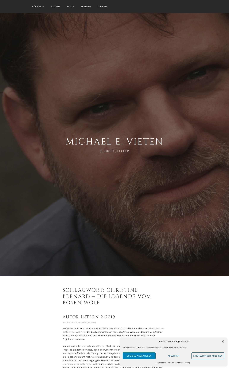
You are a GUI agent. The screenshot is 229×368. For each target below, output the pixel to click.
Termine (86, 6)
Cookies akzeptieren (139, 356)
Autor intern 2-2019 (89, 317)
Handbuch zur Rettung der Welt (81, 364)
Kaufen (55, 6)
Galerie (102, 6)
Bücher (37, 6)
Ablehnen (173, 356)
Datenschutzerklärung (181, 362)
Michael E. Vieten (114, 142)
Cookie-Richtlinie (163, 362)
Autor (70, 6)
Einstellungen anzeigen (208, 356)
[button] (222, 341)
